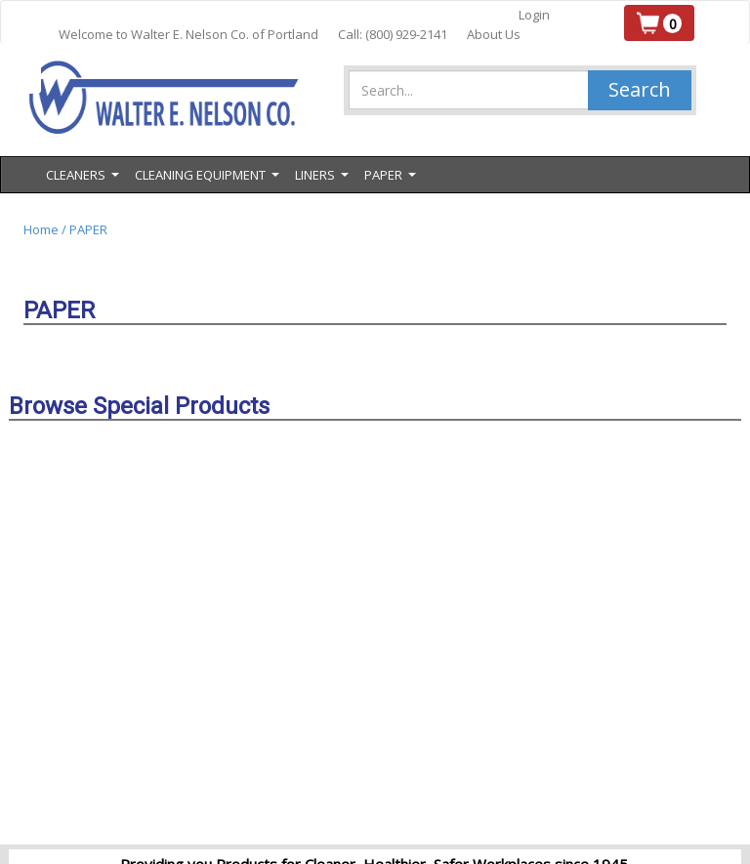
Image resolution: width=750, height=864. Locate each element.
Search (639, 89)
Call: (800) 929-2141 (392, 34)
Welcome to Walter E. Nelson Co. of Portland (188, 34)
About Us (494, 34)
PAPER (88, 229)
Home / (46, 229)
